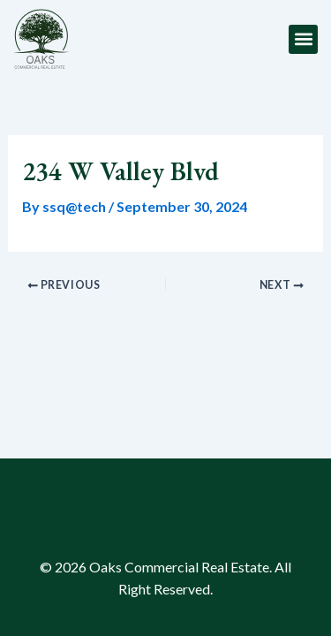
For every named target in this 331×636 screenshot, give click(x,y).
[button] (303, 39)
